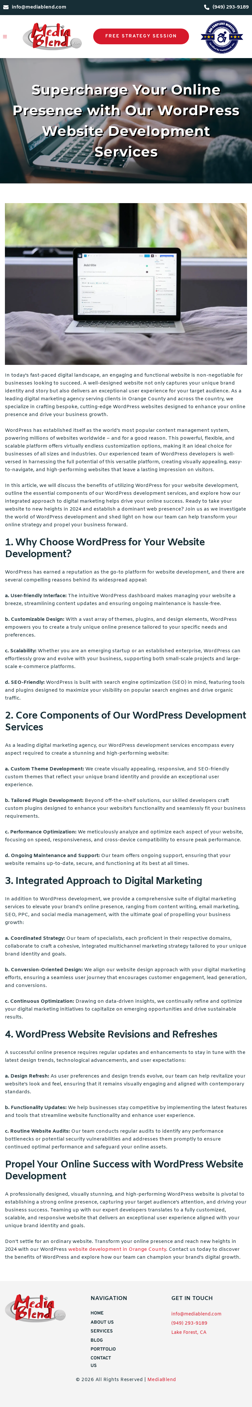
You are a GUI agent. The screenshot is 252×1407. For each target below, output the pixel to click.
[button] (8, 36)
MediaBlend (161, 1380)
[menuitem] (102, 1313)
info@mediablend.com (196, 1314)
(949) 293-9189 (189, 1323)
